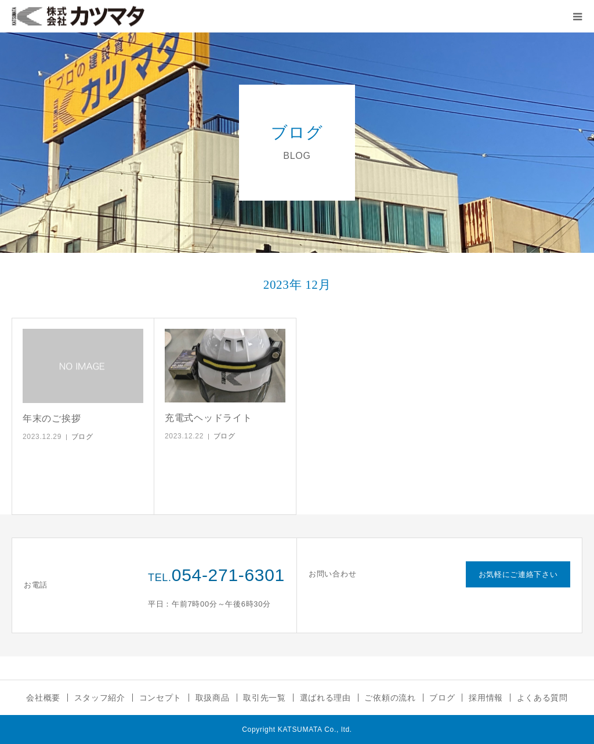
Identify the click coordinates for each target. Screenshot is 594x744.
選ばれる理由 (325, 698)
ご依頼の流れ (389, 698)
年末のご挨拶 (52, 418)
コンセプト (160, 698)
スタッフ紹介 (99, 698)
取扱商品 (212, 698)
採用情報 (486, 698)
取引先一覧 (264, 698)
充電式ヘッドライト (208, 418)
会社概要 (43, 698)
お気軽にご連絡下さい (518, 574)
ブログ (82, 437)
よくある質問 (542, 698)
